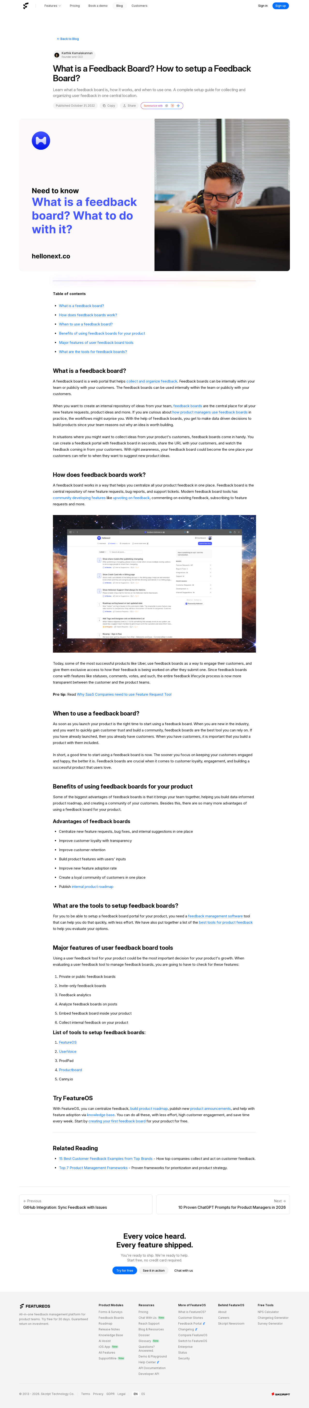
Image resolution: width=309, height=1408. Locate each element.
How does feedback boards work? (88, 315)
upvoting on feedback (131, 497)
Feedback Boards (111, 1318)
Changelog (188, 1329)
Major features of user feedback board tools (96, 342)
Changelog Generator (273, 1318)
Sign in (263, 5)
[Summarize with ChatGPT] (167, 106)
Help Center (149, 1362)
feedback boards (187, 406)
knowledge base (101, 1115)
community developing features (79, 497)
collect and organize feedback (151, 381)
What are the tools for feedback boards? (93, 351)
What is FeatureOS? (192, 1312)
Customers (139, 5)
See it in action (154, 1270)
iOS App (108, 1347)
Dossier (144, 1335)
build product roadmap (149, 1108)
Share (129, 105)
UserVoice (67, 1051)
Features (52, 5)
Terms (85, 1394)
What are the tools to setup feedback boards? (115, 905)
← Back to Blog (68, 39)
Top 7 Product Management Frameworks (93, 1167)
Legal (121, 1394)
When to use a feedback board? (86, 324)
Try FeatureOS (73, 1098)
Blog (119, 5)
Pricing (75, 5)
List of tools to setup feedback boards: (99, 1032)
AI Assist (105, 1341)
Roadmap (105, 1323)
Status (182, 1352)
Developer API (149, 1374)
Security (184, 1358)
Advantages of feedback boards (91, 821)
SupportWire (112, 1358)
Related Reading (75, 1148)
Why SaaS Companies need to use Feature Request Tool (124, 694)
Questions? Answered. (147, 1348)
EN (136, 1394)
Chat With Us (152, 1318)
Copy (109, 105)
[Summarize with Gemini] (178, 106)
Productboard (70, 1070)
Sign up (280, 5)
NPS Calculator (268, 1312)
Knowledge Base (111, 1335)
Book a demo (98, 5)
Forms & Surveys (111, 1312)
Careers (223, 1318)
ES (143, 1394)
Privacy (98, 1394)
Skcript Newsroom (231, 1323)
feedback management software (215, 916)
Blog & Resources (151, 1329)
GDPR (110, 1394)
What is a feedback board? (81, 305)
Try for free (124, 1270)
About (222, 1312)
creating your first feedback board (117, 1121)
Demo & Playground (153, 1356)
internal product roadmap (92, 886)
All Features (107, 1352)
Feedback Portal (192, 1323)
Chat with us (183, 1270)
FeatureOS (68, 1042)
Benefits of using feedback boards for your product (102, 333)
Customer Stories (190, 1318)
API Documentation (152, 1368)
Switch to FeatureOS (192, 1341)
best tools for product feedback (226, 922)
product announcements (210, 1108)
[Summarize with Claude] (172, 106)
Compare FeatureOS (192, 1335)
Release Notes (109, 1329)
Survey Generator (270, 1323)
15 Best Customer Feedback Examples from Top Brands (106, 1158)
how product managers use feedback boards (210, 412)
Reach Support (149, 1323)
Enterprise (185, 1347)
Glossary (149, 1341)
